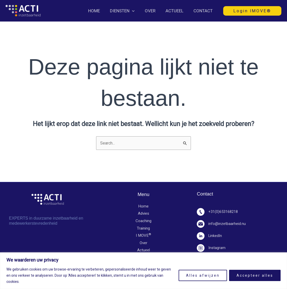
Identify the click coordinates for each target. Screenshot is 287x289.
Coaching (143, 221)
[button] (136, 11)
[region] (143, 270)
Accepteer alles (255, 275)
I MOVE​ (143, 236)
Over (153, 10)
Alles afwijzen (203, 275)
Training (143, 228)
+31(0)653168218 (219, 212)
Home (100, 10)
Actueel (176, 10)
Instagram (211, 248)
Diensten (127, 11)
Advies (143, 214)
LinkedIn (209, 236)
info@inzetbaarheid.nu (221, 224)
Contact (203, 10)
